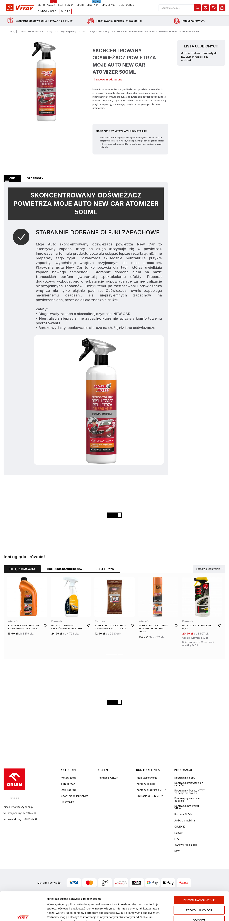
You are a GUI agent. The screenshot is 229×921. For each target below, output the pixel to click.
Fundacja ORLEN (108, 777)
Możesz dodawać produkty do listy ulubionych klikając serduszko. (199, 57)
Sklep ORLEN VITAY (30, 31)
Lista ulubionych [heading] (201, 46)
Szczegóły (35, 178)
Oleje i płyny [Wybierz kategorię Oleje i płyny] (105, 568)
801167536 (29, 813)
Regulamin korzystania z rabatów (188, 784)
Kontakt (178, 832)
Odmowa (199, 898)
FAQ (176, 838)
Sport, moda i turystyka (74, 795)
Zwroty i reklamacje (186, 844)
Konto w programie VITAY (152, 789)
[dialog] (197, 7)
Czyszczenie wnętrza (101, 31)
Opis (12, 178)
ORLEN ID (180, 826)
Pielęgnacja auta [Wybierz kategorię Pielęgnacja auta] (22, 568)
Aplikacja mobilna (184, 820)
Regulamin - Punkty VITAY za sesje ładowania (189, 792)
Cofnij (12, 31)
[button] (180, 7)
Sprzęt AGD (68, 783)
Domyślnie (214, 569)
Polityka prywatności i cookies (187, 799)
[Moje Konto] (205, 7)
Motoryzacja (51, 31)
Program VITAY (183, 814)
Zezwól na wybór (199, 888)
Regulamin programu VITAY (186, 807)
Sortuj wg (201, 569)
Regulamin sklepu (184, 777)
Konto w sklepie (146, 783)
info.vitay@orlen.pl (22, 806)
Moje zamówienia (147, 777)
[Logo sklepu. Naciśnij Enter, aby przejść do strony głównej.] (20, 7)
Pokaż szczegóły (189, 913)
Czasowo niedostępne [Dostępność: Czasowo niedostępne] (108, 79)
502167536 (30, 819)
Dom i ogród (68, 789)
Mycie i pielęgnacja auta (74, 31)
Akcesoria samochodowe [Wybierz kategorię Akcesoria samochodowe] (65, 568)
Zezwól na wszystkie (199, 878)
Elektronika (67, 801)
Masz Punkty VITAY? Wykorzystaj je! (121, 131)
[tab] (12, 178)
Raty (177, 850)
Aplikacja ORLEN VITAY (150, 795)
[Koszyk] (222, 7)
